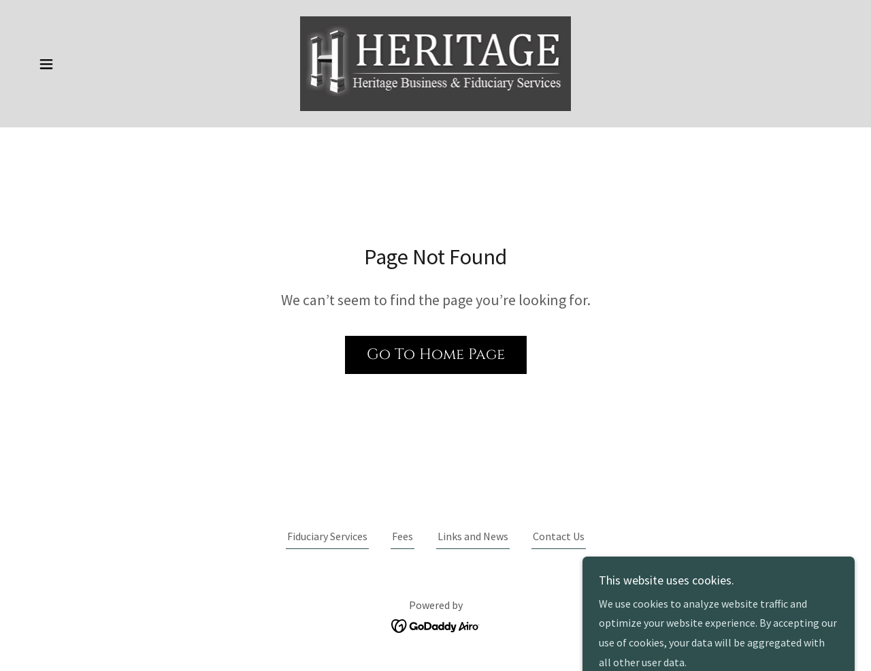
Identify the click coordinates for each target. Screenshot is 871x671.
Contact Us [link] (559, 536)
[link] (436, 62)
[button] (46, 64)
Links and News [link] (473, 536)
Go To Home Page (436, 354)
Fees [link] (402, 536)
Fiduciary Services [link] (327, 536)
